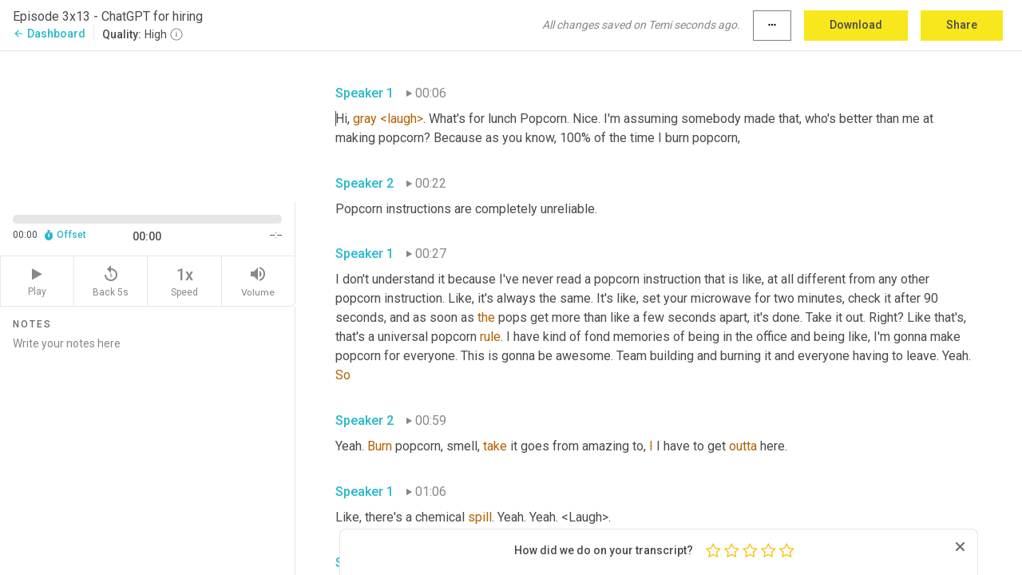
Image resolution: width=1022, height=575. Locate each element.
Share (961, 24)
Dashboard (49, 33)
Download (856, 24)
